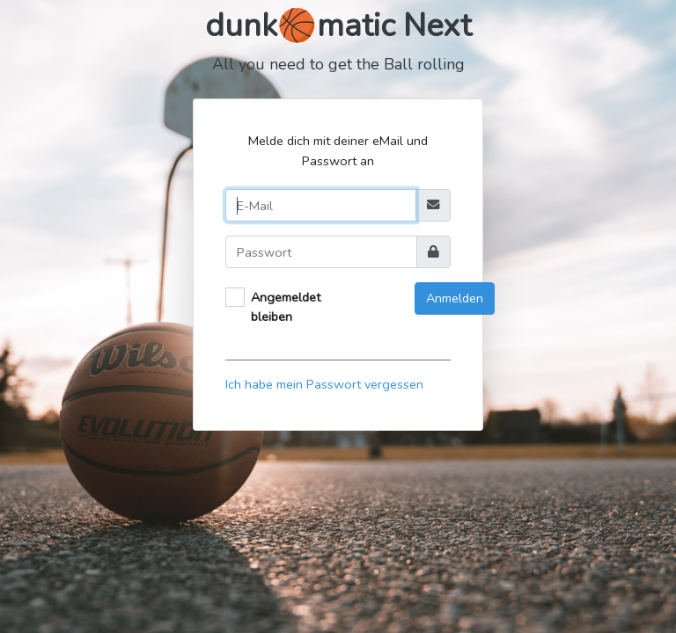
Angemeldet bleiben (285, 306)
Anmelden (454, 298)
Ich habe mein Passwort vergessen (324, 384)
